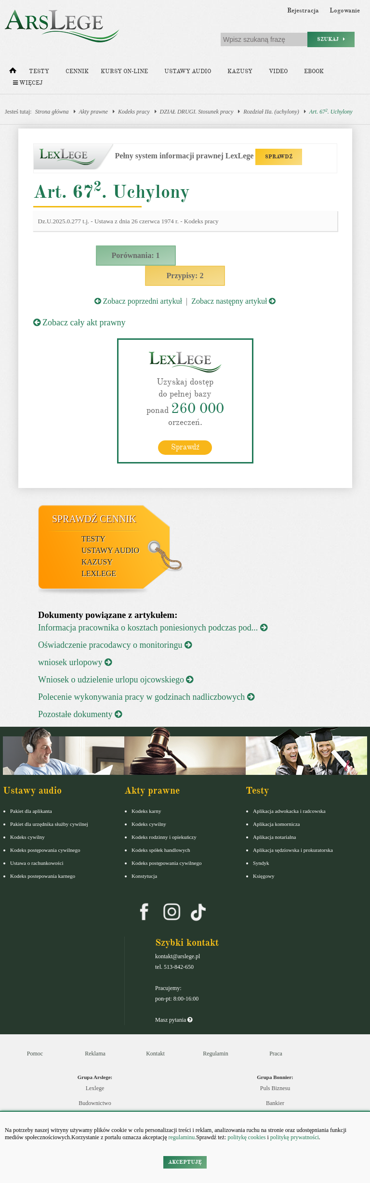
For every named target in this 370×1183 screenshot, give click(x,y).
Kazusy (239, 71)
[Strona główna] (13, 72)
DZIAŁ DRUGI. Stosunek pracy (197, 111)
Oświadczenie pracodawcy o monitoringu (115, 644)
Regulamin (215, 1053)
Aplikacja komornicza (276, 823)
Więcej (27, 83)
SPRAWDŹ (278, 157)
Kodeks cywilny (27, 836)
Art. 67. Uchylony (331, 111)
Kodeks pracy (134, 111)
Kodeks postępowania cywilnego (45, 849)
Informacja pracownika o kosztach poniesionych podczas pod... (152, 627)
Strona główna (52, 111)
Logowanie (345, 10)
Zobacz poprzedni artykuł (138, 301)
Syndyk (261, 862)
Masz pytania (173, 1019)
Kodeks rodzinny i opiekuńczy (164, 836)
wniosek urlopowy (75, 662)
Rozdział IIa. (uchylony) (271, 111)
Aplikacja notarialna (274, 836)
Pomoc (35, 1053)
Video (278, 71)
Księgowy (264, 875)
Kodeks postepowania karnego (42, 875)
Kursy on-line (124, 71)
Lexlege (95, 1087)
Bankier (275, 1102)
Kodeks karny (146, 810)
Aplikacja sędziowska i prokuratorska (293, 849)
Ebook (314, 71)
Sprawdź (185, 446)
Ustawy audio (187, 71)
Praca (275, 1053)
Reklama (95, 1053)
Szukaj (331, 39)
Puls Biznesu (275, 1087)
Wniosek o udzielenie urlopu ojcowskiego (115, 679)
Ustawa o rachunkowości (37, 862)
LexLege (98, 573)
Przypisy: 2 (185, 275)
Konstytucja (144, 875)
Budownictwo (95, 1102)
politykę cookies (246, 1137)
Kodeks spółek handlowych (161, 849)
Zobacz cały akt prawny (79, 322)
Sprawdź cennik (94, 518)
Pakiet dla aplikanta (31, 810)
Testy (39, 71)
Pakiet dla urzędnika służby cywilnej (49, 823)
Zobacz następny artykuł (233, 301)
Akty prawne (93, 111)
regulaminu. (182, 1137)
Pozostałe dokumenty (80, 714)
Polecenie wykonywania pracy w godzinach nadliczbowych (146, 696)
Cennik (77, 71)
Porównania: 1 (136, 255)
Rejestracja (303, 10)
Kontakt (155, 1053)
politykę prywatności (294, 1137)
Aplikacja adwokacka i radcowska (289, 810)
